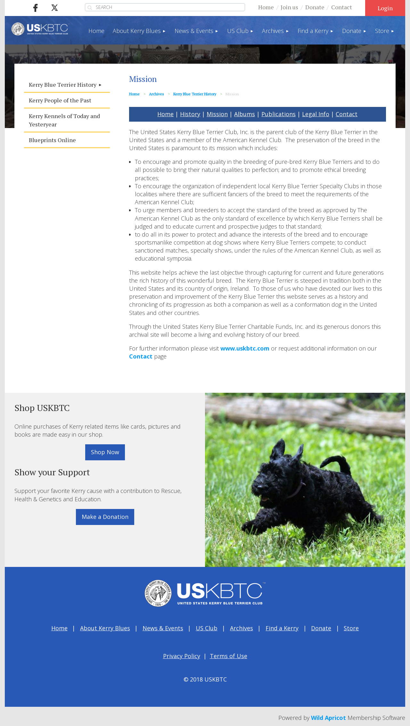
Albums (244, 114)
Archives (156, 94)
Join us (289, 7)
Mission (217, 114)
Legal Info (315, 114)
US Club (206, 628)
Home (266, 7)
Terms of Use (228, 656)
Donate (314, 7)
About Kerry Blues (105, 628)
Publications (278, 114)
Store (351, 628)
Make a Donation (105, 516)
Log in (385, 8)
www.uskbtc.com (244, 348)
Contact (341, 7)
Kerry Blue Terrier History (194, 94)
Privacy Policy (181, 656)
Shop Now (105, 452)
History (190, 114)
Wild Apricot (328, 718)
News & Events (163, 628)
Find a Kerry (282, 628)
